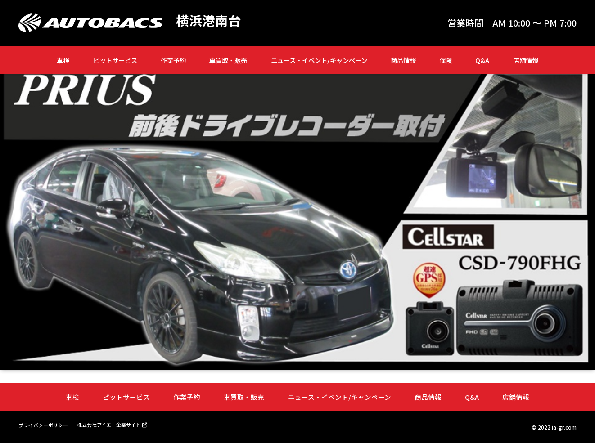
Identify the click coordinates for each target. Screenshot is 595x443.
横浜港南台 (209, 20)
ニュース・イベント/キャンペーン (319, 60)
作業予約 (173, 60)
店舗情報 (525, 60)
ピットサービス (115, 60)
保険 (445, 60)
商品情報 (403, 60)
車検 (63, 60)
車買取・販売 (228, 60)
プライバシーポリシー (45, 425)
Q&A (482, 60)
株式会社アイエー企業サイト (116, 424)
